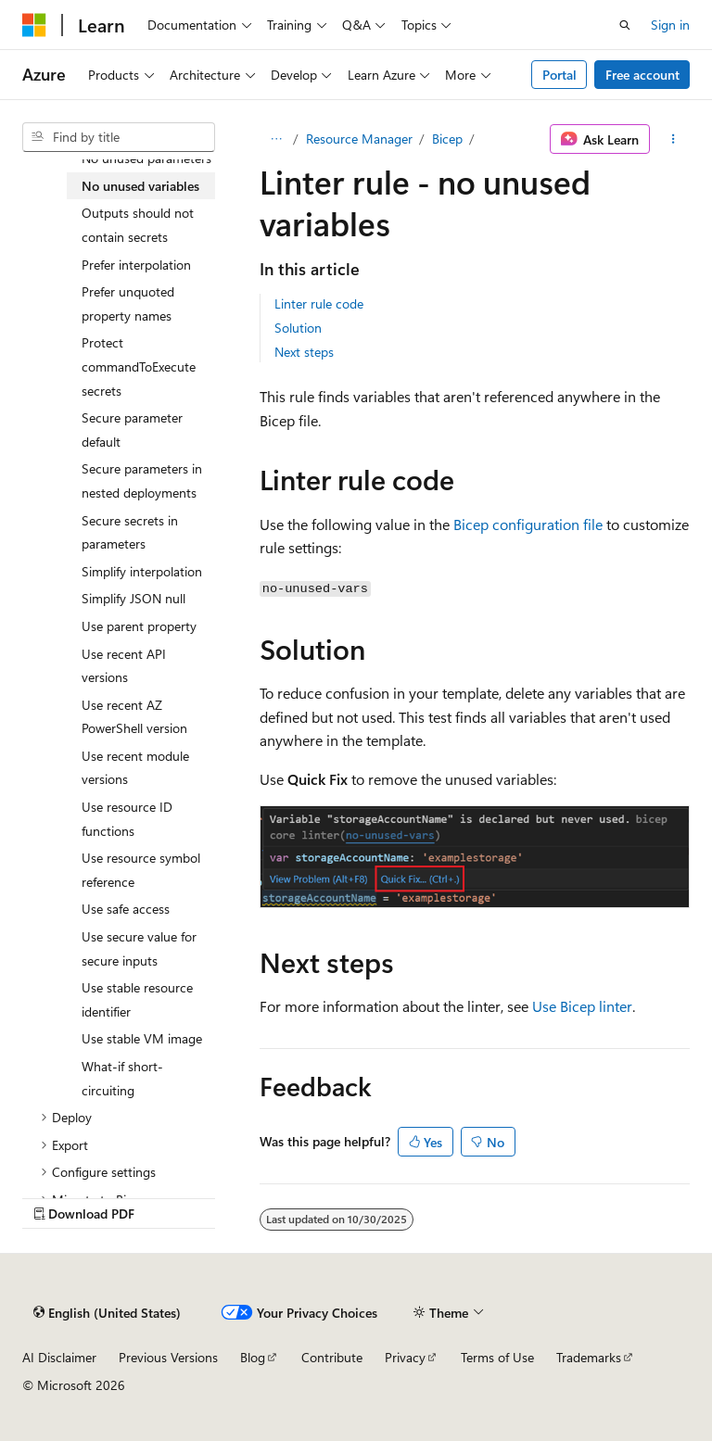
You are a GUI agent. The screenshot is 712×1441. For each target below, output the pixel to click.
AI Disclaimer (59, 1357)
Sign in (670, 24)
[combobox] (118, 137)
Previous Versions (168, 1357)
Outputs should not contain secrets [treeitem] (138, 225)
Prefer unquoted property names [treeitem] (128, 303)
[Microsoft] (34, 25)
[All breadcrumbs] (276, 139)
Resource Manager (359, 138)
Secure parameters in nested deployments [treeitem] (142, 480)
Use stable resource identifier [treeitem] (137, 999)
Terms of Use (497, 1357)
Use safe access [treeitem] (126, 908)
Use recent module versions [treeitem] (135, 768)
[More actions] (673, 139)
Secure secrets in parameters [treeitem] (130, 532)
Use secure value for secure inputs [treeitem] (139, 948)
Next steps (304, 351)
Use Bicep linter (582, 1006)
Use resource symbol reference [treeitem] (141, 870)
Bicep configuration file (528, 524)
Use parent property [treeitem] (139, 626)
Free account (642, 74)
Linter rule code (318, 303)
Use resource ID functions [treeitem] (127, 819)
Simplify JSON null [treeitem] (133, 598)
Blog (252, 1357)
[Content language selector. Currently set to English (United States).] (107, 1313)
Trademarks (588, 1357)
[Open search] (624, 25)
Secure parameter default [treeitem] (132, 429)
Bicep (447, 138)
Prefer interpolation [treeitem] (136, 264)
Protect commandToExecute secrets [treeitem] (139, 366)
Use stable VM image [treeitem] (142, 1038)
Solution (298, 327)
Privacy (405, 1357)
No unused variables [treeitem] (140, 186)
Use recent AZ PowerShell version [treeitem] (134, 717)
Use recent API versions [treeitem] (124, 666)
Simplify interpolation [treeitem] (142, 571)
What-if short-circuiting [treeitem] (122, 1078)
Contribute (331, 1357)
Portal (559, 74)
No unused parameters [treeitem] (146, 158)
